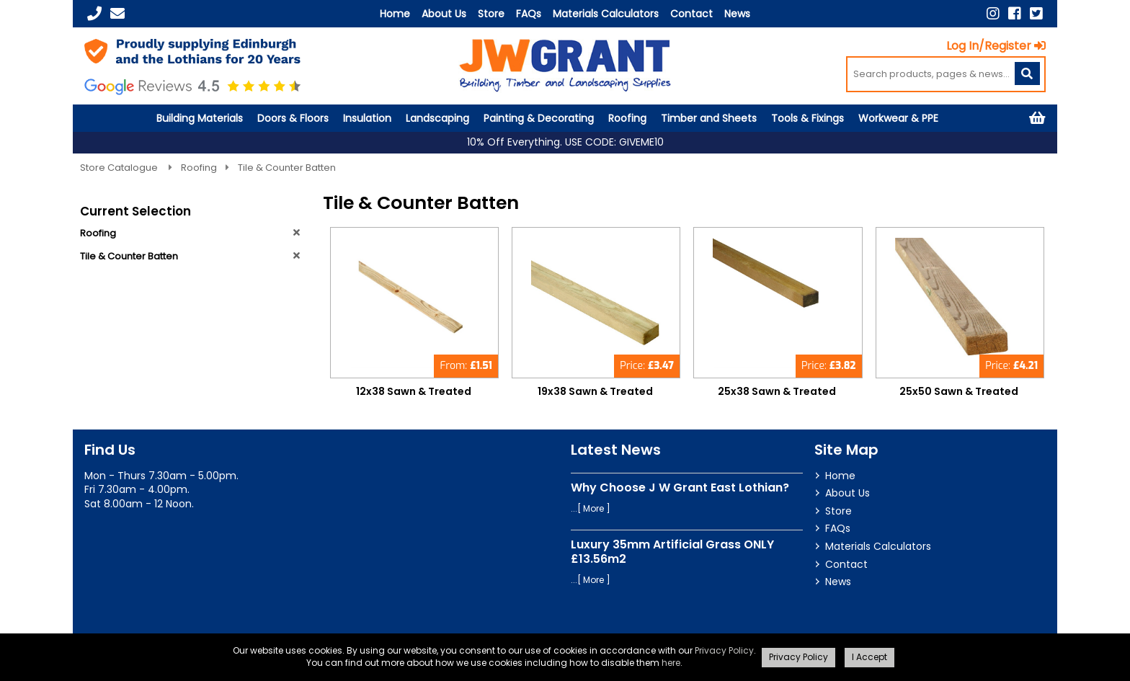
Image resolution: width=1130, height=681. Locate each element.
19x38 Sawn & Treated (595, 391)
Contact (691, 13)
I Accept (869, 657)
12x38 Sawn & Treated (413, 391)
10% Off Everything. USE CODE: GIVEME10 (565, 142)
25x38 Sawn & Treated (777, 391)
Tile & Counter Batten (287, 167)
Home (395, 13)
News (737, 13)
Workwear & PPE (898, 118)
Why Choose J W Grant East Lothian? (680, 487)
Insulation (367, 118)
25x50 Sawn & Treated (958, 391)
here (671, 662)
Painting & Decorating (539, 118)
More (593, 508)
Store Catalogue (120, 167)
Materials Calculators (606, 13)
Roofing (627, 118)
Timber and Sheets (709, 118)
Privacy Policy (724, 650)
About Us (444, 13)
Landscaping (437, 118)
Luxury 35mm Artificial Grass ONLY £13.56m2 (672, 551)
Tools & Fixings (807, 118)
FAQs (528, 13)
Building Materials (199, 118)
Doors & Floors (293, 118)
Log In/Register (996, 45)
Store (491, 13)
